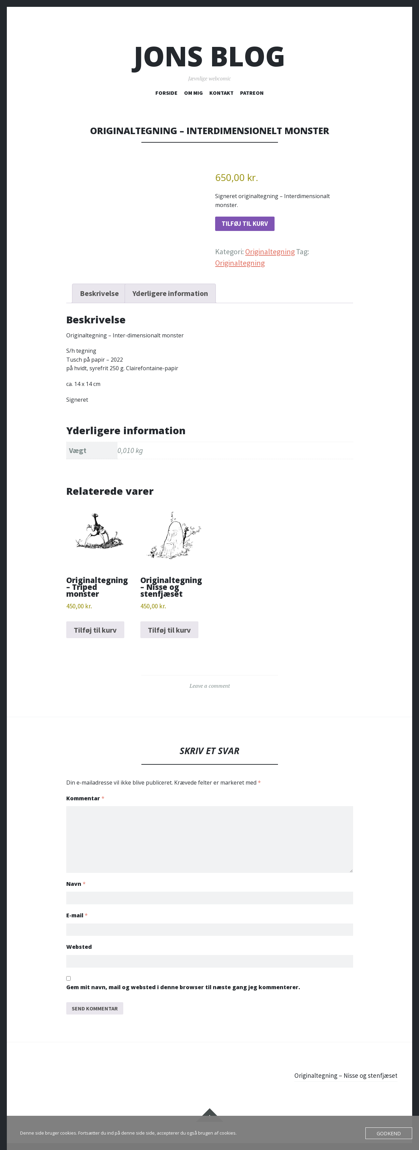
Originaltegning (270, 254)
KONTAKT (221, 92)
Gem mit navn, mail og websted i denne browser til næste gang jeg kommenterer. (183, 981)
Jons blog (209, 56)
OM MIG (193, 92)
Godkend (390, 1133)
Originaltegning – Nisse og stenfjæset (339, 1069)
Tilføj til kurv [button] (95, 632)
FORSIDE (166, 92)
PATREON (252, 92)
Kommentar (85, 800)
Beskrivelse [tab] (99, 295)
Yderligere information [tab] (170, 295)
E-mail (77, 907)
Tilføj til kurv (251, 225)
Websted (79, 940)
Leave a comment (210, 688)
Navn (76, 875)
